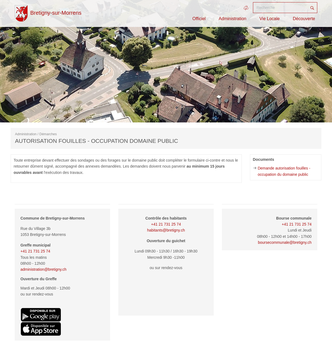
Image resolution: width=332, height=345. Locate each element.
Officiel (199, 18)
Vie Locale (269, 18)
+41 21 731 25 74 (35, 251)
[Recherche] (280, 7)
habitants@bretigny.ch (166, 230)
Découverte (304, 18)
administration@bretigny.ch (43, 269)
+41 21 (288, 224)
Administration (232, 18)
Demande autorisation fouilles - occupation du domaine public (284, 171)
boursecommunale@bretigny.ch (285, 242)
